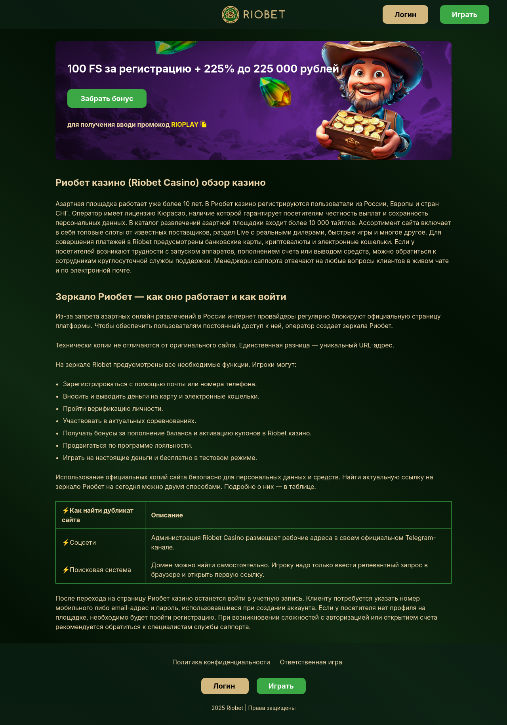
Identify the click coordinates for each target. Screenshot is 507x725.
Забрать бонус (106, 98)
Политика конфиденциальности (221, 662)
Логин (405, 14)
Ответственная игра (311, 662)
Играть (464, 14)
